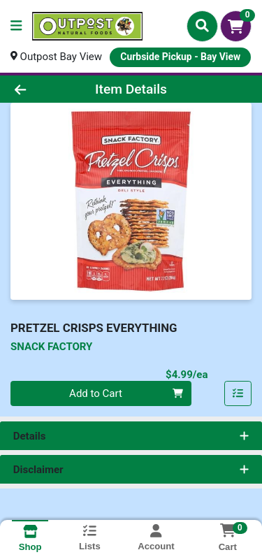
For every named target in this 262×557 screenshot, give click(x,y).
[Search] (202, 26)
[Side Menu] (16, 26)
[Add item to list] (238, 393)
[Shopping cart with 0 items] (236, 26)
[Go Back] (40, 89)
